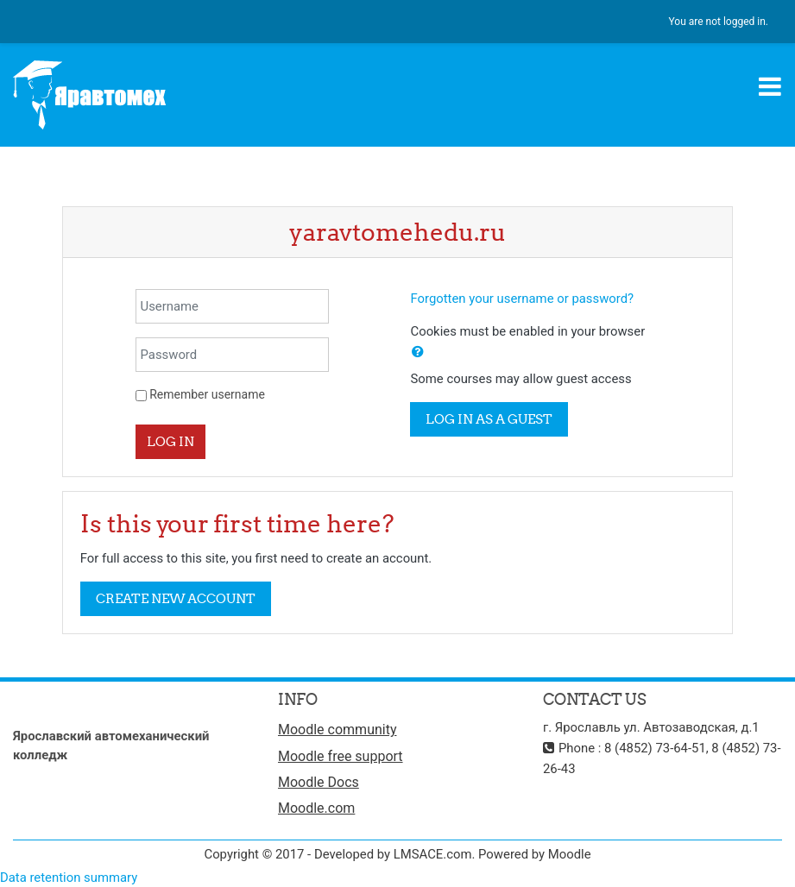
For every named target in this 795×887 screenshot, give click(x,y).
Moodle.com (316, 808)
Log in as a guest (489, 419)
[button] (418, 352)
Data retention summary (68, 877)
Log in (170, 441)
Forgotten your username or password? (522, 298)
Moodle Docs (318, 782)
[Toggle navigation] (770, 86)
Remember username (207, 394)
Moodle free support (340, 756)
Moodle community (337, 729)
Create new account (176, 598)
